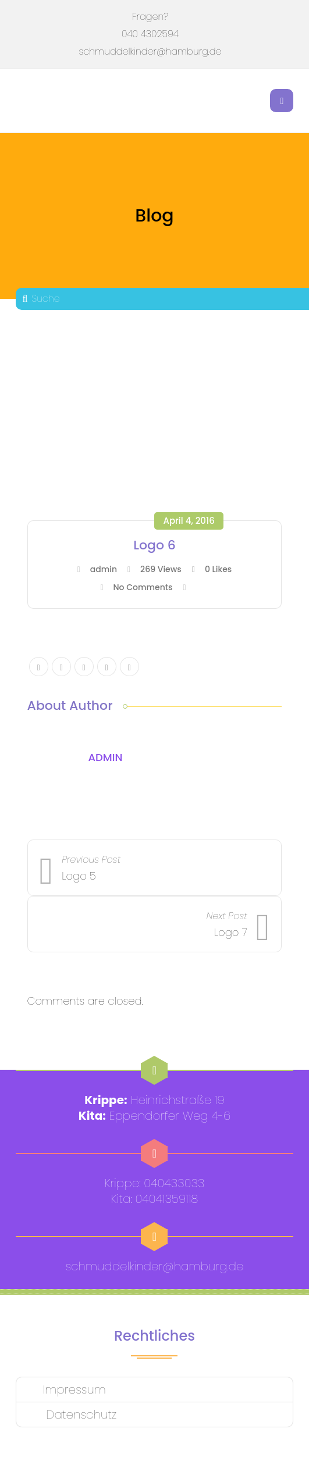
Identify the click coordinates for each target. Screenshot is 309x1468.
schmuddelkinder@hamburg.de (150, 51)
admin (103, 569)
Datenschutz (80, 1414)
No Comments (142, 587)
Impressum (74, 1389)
